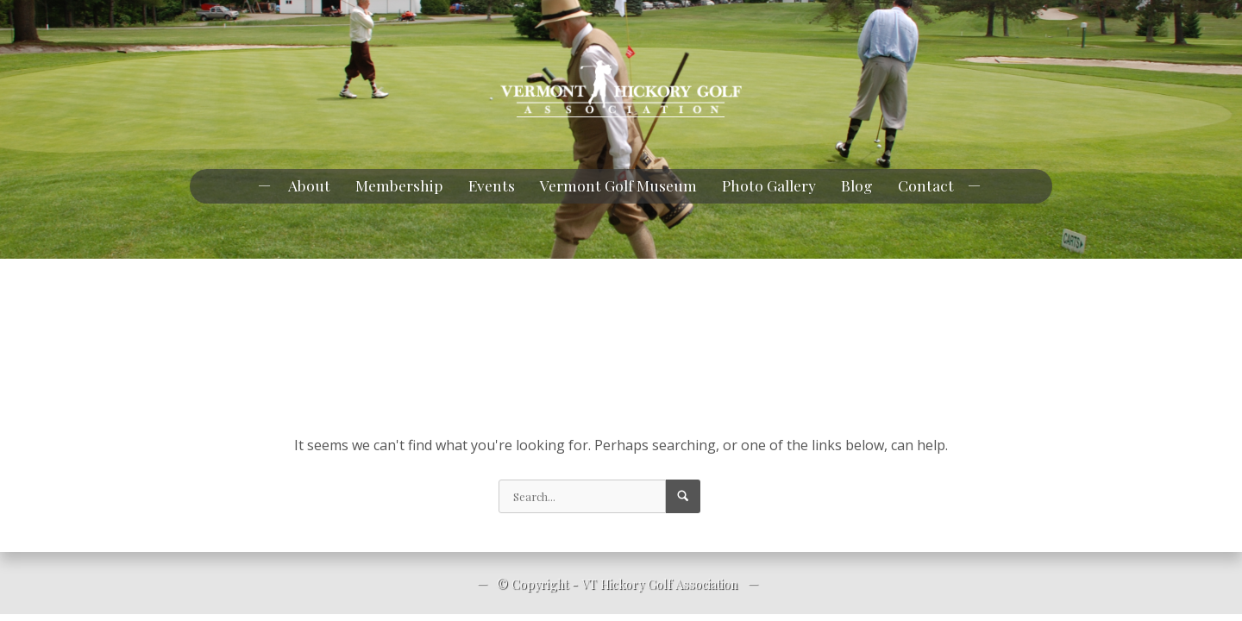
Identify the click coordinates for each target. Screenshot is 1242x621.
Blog (857, 185)
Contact (926, 185)
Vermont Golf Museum (618, 185)
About (309, 185)
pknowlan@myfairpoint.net (117, 16)
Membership (399, 185)
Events (491, 185)
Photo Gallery (769, 185)
